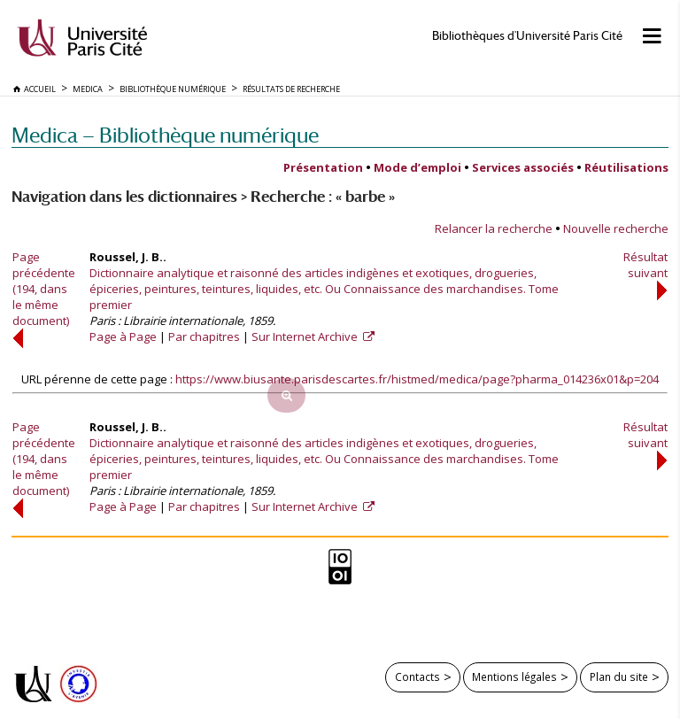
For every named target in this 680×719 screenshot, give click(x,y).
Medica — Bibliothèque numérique (165, 135)
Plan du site (619, 676)
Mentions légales (514, 676)
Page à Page (123, 336)
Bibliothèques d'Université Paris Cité (527, 36)
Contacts (417, 676)
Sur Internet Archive (305, 336)
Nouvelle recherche (615, 228)
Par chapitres (204, 336)
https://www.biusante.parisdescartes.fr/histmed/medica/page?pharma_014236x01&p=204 (417, 379)
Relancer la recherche (493, 228)
